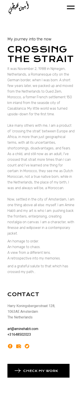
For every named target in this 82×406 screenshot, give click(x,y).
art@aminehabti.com (22, 329)
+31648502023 (19, 334)
